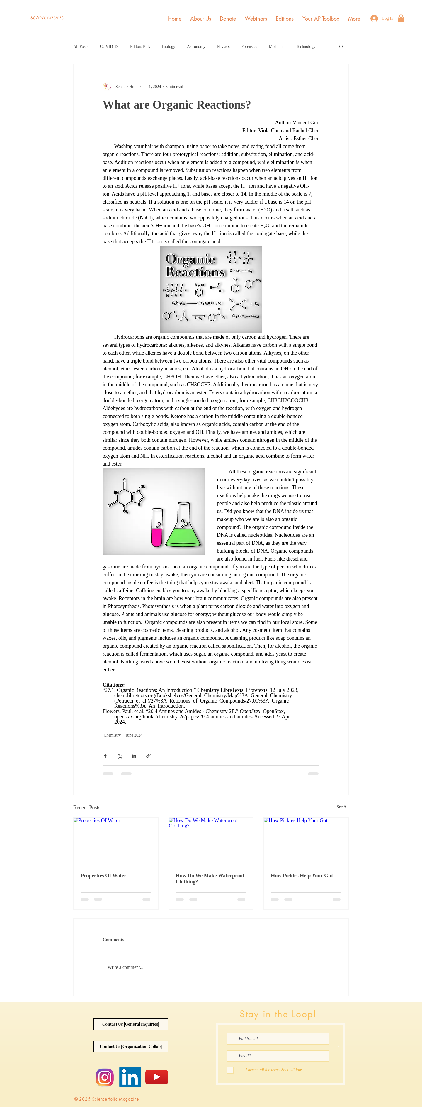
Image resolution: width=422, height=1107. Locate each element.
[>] (338, 1047)
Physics (223, 46)
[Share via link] (148, 756)
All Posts (80, 46)
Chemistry (112, 735)
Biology (168, 46)
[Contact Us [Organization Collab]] (130, 1046)
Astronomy (196, 46)
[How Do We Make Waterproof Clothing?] (211, 841)
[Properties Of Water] (116, 841)
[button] (401, 18)
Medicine (276, 46)
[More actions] (315, 86)
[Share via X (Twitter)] (119, 756)
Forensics (249, 46)
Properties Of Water (103, 876)
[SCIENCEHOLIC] (47, 18)
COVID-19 (109, 46)
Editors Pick (140, 46)
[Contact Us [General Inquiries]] (130, 1024)
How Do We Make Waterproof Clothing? (210, 879)
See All (343, 807)
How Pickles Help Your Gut (302, 876)
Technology (305, 46)
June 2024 (134, 735)
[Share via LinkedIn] (134, 756)
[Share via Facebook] (105, 756)
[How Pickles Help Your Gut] (306, 841)
